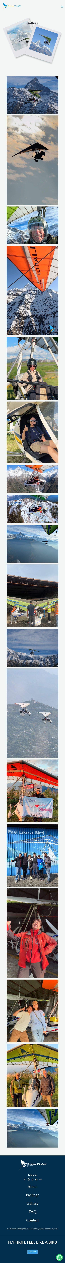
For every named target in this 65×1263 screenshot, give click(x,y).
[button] (62, 6)
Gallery (33, 1203)
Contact (32, 1220)
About (33, 1186)
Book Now (32, 1252)
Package (32, 1195)
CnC (56, 1229)
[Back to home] (11, 6)
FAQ (32, 1212)
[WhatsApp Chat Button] (59, 1257)
